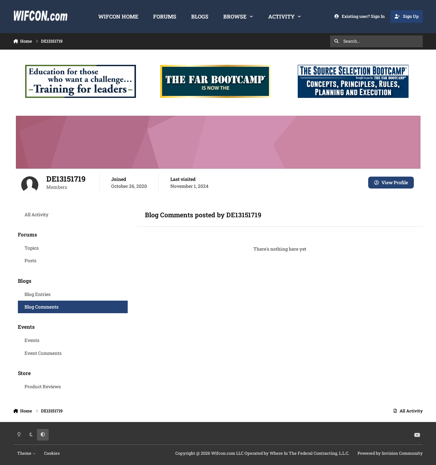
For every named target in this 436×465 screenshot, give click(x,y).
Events (31, 340)
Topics (31, 248)
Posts (30, 260)
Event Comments (42, 353)
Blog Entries (37, 294)
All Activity (36, 214)
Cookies (52, 453)
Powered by (390, 453)
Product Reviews (42, 386)
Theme (26, 453)
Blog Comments (41, 307)
